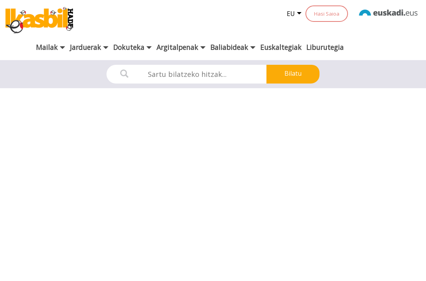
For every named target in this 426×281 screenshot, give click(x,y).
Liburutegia (325, 47)
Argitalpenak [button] (181, 47)
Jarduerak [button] (89, 47)
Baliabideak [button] (233, 47)
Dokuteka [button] (132, 47)
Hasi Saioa (326, 13)
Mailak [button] (50, 47)
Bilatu (293, 73)
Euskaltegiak (281, 47)
